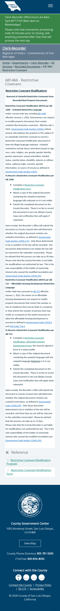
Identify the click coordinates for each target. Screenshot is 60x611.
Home (6, 63)
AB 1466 (42, 113)
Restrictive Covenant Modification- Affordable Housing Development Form (29, 341)
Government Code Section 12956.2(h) (23, 275)
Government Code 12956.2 (39, 322)
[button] (50, 5)
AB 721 (36, 291)
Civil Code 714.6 (17, 326)
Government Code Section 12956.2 (28, 129)
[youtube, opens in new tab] (26, 577)
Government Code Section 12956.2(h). (23, 440)
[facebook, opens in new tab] (18, 577)
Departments (20, 63)
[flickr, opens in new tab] (33, 577)
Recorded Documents (27, 66)
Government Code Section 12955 (21, 171)
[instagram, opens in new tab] (41, 577)
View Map (32, 543)
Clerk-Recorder (14, 48)
